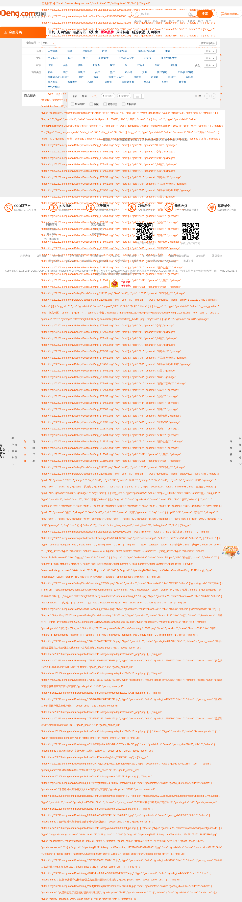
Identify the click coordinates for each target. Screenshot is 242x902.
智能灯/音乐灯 (116, 77)
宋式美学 (52, 51)
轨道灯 (172, 77)
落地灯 (189, 77)
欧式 (104, 51)
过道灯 (154, 77)
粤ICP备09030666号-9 (81, 270)
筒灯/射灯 (162, 72)
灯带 (81, 77)
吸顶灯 (81, 72)
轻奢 (163, 21)
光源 (144, 72)
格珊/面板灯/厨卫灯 (58, 77)
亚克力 (96, 65)
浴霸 (96, 77)
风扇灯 (91, 82)
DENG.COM (139, 273)
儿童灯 (165, 82)
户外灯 (128, 72)
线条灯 (147, 82)
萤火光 (180, 21)
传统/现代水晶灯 (146, 51)
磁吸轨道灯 (128, 82)
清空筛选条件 (207, 43)
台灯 (97, 72)
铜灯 (200, 21)
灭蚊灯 (108, 82)
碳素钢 (173, 65)
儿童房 (191, 21)
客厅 (208, 21)
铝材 (157, 65)
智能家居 (72, 82)
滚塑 (50, 65)
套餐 (155, 21)
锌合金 (141, 65)
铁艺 (112, 65)
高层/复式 (103, 58)
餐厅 (147, 21)
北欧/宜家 (122, 51)
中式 (167, 51)
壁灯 (112, 72)
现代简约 (87, 51)
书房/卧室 (53, 58)
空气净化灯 (54, 86)
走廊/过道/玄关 (169, 58)
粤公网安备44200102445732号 (111, 270)
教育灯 (182, 82)
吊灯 (171, 21)
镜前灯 (137, 77)
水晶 (65, 65)
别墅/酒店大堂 (126, 58)
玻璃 (80, 65)
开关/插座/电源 (185, 72)
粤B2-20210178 (228, 270)
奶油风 (138, 21)
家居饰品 (52, 82)
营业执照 (185, 270)
